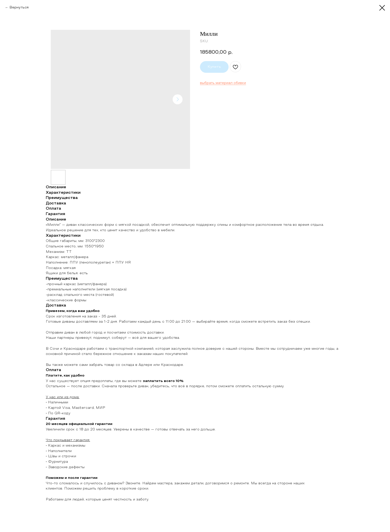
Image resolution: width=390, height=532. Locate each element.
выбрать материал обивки (223, 83)
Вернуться (19, 7)
